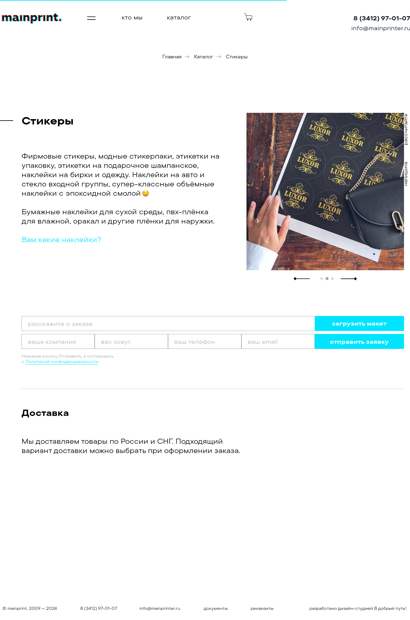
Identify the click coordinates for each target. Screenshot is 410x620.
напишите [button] (406, 174)
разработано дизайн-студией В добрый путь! (358, 608)
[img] (32, 18)
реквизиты (262, 608)
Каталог (203, 57)
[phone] (204, 341)
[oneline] (58, 341)
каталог (179, 17)
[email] (278, 341)
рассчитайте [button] (406, 129)
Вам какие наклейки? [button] (61, 239)
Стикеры (237, 57)
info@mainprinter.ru (160, 608)
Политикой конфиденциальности (61, 361)
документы (216, 608)
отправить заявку (359, 341)
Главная (171, 57)
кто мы (132, 17)
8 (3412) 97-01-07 (98, 608)
